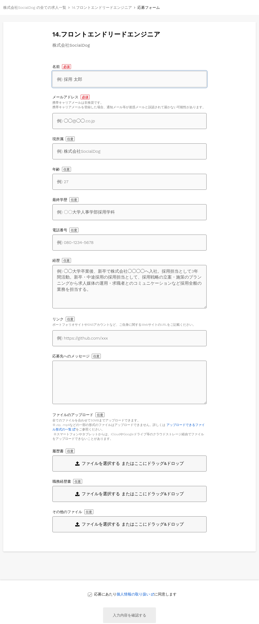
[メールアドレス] (129, 121)
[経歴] (129, 286)
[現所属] (129, 151)
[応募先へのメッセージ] (129, 382)
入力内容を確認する (129, 615)
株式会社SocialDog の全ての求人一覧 (34, 7)
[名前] (129, 79)
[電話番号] (129, 243)
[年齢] (129, 182)
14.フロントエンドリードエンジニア (102, 7)
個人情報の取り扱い (133, 594)
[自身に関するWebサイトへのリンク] (129, 338)
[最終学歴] (129, 212)
